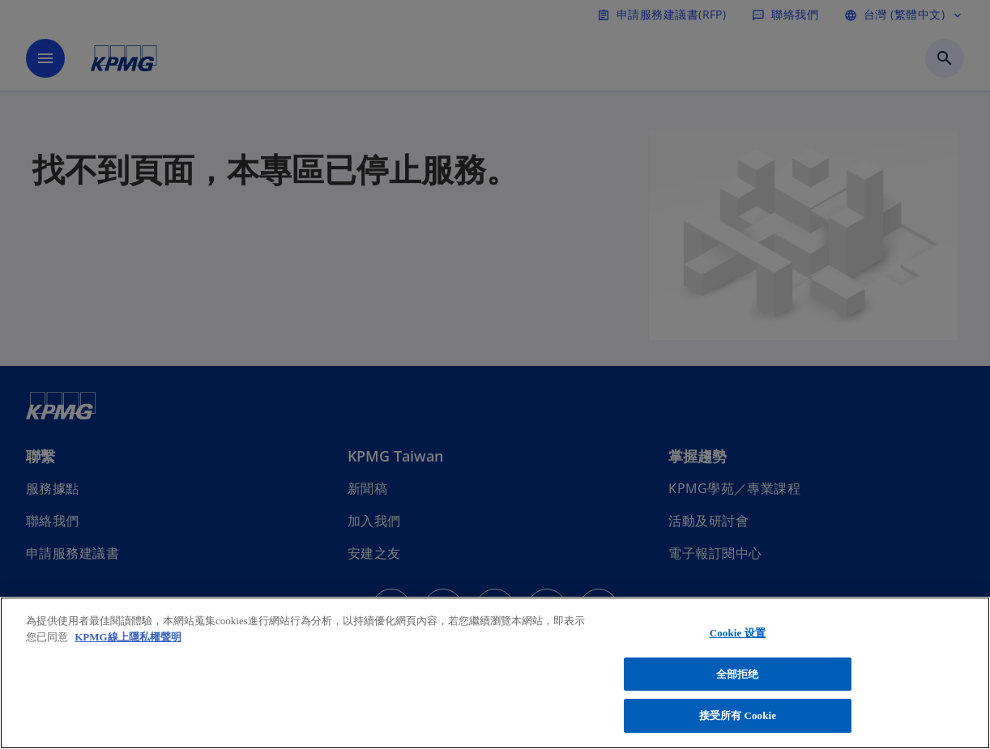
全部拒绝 (737, 674)
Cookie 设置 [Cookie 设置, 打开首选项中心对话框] (738, 633)
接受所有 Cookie (738, 715)
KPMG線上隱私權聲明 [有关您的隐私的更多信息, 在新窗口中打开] (128, 637)
